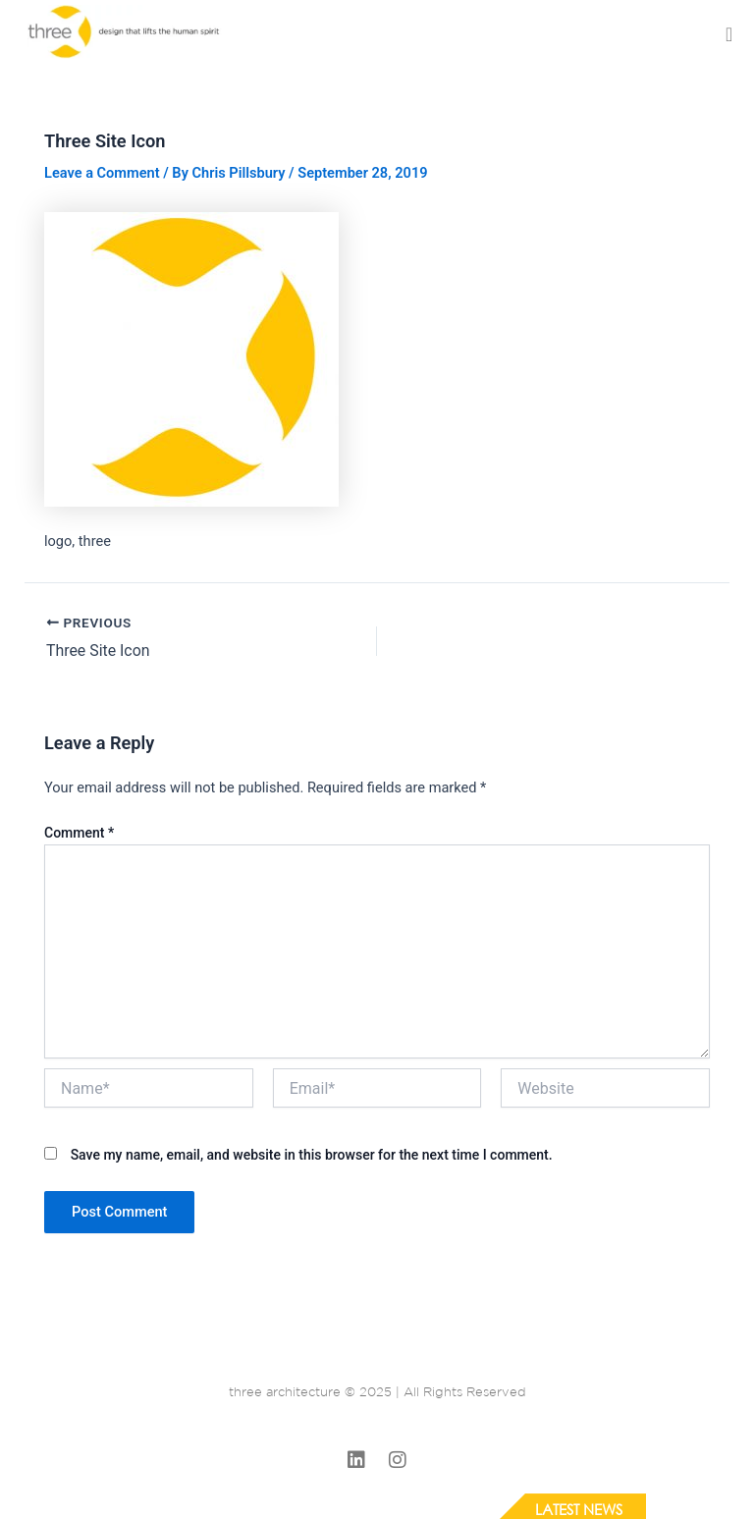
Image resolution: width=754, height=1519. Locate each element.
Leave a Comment (102, 173)
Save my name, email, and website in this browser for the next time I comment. (312, 1154)
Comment (79, 833)
